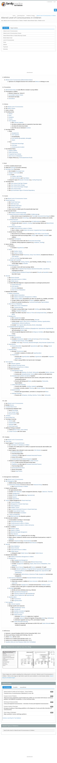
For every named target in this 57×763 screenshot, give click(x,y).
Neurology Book (21, 15)
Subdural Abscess (16, 272)
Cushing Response (36, 179)
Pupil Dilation (26, 178)
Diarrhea (27, 261)
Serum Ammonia (33, 581)
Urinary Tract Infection (35, 254)
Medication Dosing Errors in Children (20, 367)
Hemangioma (17, 239)
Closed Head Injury (10, 200)
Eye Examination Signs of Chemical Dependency (23, 190)
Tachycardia (36, 372)
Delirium (5, 44)
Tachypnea (23, 310)
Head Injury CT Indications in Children (20, 444)
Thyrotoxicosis (19, 351)
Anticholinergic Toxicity (17, 370)
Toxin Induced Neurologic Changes (19, 186)
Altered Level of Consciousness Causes (12, 33)
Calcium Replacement (19, 595)
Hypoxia (15, 497)
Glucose (12, 405)
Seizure (10, 113)
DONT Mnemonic (17, 491)
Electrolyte (14, 288)
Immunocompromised (17, 452)
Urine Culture (24, 429)
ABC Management (10, 481)
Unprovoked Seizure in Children (18, 279)
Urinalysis (8, 415)
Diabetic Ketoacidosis (14, 293)
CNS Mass (14, 145)
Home (14, 15)
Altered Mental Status (27, 79)
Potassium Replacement (20, 593)
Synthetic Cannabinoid (25, 375)
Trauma (10, 119)
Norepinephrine (27, 540)
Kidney (26, 340)
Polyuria (32, 300)
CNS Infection (15, 138)
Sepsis (13, 140)
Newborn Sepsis (18, 251)
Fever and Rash (16, 258)
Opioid (43, 618)
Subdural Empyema (26, 272)
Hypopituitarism (15, 323)
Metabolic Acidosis (45, 584)
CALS (10, 636)
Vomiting (30, 223)
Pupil (10, 174)
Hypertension (38, 356)
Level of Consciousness (8, 40)
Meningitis (28, 138)
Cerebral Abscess (16, 459)
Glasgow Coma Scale (14, 172)
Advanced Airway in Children (21, 486)
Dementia (5, 49)
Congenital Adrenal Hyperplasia (16, 326)
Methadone (50, 618)
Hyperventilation (45, 302)
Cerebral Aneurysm (13, 219)
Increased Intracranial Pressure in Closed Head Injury (24, 509)
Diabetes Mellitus (13, 150)
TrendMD (15, 687)
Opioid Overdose (16, 390)
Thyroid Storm (15, 354)
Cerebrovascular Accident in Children (23, 228)
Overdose (28, 127)
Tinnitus (39, 395)
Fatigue (41, 346)
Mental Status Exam (7, 37)
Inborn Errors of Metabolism (15, 155)
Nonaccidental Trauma (18, 511)
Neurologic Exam (10, 169)
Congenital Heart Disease (15, 154)
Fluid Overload (43, 339)
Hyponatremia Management (21, 591)
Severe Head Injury (15, 207)
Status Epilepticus (15, 505)
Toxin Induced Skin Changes (18, 185)
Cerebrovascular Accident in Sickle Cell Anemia (22, 525)
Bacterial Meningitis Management (19, 532)
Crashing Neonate (18, 307)
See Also (6, 28)
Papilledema (15, 455)
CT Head (15, 443)
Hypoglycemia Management (21, 560)
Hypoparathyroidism (17, 346)
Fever (10, 115)
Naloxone (44, 491)
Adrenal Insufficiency (25, 323)
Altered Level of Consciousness (10, 31)
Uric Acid (50, 581)
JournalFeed (23, 687)
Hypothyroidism (46, 321)
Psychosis (5, 46)
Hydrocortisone (25, 574)
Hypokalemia (31, 593)
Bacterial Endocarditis (37, 268)
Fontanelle (25, 263)
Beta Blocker (27, 325)
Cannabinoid (15, 375)
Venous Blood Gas (10, 417)
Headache (11, 117)
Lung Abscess (46, 268)
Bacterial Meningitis (33, 342)
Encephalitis (22, 138)
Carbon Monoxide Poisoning (19, 384)
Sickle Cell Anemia (13, 152)
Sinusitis (39, 272)
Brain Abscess (14, 533)
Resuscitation (18, 535)
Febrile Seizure (14, 281)
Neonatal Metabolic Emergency (34, 577)
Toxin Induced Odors (16, 188)
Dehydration (21, 339)
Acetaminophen (12, 422)
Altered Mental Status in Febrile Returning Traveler (14, 35)
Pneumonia (26, 254)
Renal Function (12, 414)
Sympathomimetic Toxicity (28, 374)
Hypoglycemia (15, 133)
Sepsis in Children (18, 253)
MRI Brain (21, 443)
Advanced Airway (38, 484)
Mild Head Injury (15, 203)
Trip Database (7, 687)
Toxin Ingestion (12, 120)
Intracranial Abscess (13, 265)
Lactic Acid (14, 583)
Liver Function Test (13, 412)
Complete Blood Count (11, 406)
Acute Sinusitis (44, 233)
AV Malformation (34, 214)
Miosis (46, 391)
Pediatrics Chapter (30, 15)
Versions (50, 1)
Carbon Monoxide (46, 623)
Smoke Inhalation (41, 388)
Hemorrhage (26, 218)
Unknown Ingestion (18, 122)
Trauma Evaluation (15, 502)
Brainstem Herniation (24, 179)
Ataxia (29, 381)
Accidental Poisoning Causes (18, 365)
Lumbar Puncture (13, 431)
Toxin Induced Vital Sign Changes (19, 183)
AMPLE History (11, 108)
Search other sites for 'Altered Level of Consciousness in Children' (19, 730)
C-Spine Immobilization (14, 514)
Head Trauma (19, 471)
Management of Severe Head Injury (19, 504)
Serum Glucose (19, 567)
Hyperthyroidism (13, 349)
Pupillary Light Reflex (17, 176)
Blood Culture (16, 429)
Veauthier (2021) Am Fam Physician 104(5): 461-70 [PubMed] (20, 642)
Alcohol (33, 325)
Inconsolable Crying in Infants (16, 95)
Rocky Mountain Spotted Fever (46, 342)
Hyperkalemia (49, 328)
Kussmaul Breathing (34, 302)
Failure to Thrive (30, 312)
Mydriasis (24, 372)
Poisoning (31, 388)
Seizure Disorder (15, 277)
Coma (4, 42)
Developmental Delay (41, 312)
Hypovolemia (16, 498)
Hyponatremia (42, 328)
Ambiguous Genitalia (38, 332)
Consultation (23, 512)
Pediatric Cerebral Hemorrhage (18, 212)
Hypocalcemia (12, 344)
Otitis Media (38, 233)
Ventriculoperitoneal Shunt (25, 157)
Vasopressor (17, 540)
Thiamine (50, 491)
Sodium (22, 330)
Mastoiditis (45, 272)
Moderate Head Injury (16, 205)
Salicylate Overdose (17, 393)
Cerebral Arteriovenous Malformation (18, 214)
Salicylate (38, 325)
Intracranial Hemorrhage (18, 143)
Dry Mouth (29, 372)
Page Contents (14, 28)
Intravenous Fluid (33, 574)
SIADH (18, 342)
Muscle (50, 346)
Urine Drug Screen (13, 426)
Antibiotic (11, 539)
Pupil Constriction (16, 178)
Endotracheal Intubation (14, 484)
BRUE (13, 314)
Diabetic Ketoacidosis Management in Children (25, 296)
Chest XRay (8, 441)
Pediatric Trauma (15, 507)
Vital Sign (13, 167)
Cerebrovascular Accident (18, 147)
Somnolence (12, 98)
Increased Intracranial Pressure (34, 455)
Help (55, 1)
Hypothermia (21, 247)
